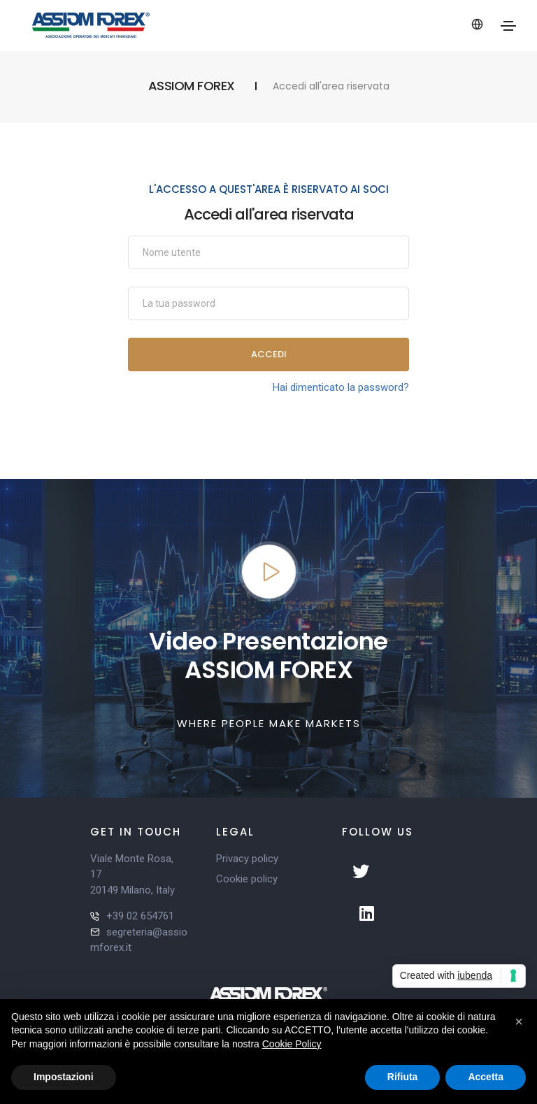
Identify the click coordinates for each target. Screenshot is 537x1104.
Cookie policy (247, 879)
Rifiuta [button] (402, 1076)
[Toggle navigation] (508, 26)
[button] (519, 1021)
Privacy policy (247, 858)
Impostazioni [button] (64, 1076)
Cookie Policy (292, 1043)
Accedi (269, 354)
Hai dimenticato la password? (341, 387)
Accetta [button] (485, 1076)
